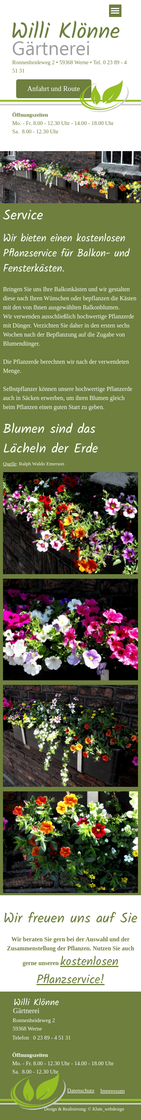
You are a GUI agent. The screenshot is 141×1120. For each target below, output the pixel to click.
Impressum (112, 1091)
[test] (53, 88)
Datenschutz (80, 1091)
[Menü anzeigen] (115, 11)
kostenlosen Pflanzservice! (77, 971)
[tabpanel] (70, 123)
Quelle (10, 464)
